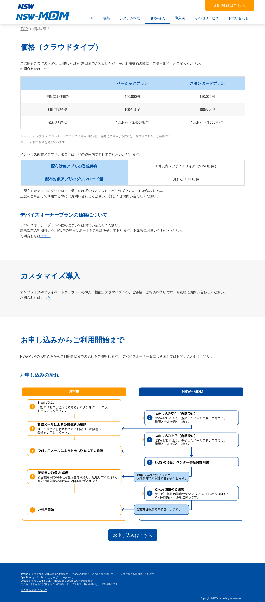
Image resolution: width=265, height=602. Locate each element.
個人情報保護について (34, 590)
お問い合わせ (238, 18)
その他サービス (207, 18)
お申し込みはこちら (132, 535)
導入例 (180, 18)
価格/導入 (157, 18)
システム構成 (130, 18)
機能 (106, 18)
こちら (45, 69)
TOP (90, 18)
